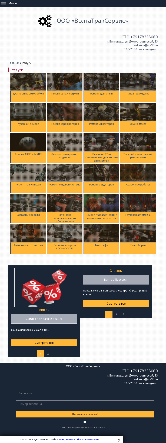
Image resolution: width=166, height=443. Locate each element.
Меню (12, 3)
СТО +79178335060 (140, 37)
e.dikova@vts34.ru (146, 45)
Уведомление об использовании (78, 439)
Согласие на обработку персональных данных (83, 427)
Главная (14, 63)
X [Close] (119, 440)
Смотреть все (44, 343)
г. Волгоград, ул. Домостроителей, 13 (132, 41)
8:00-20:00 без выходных (141, 49)
